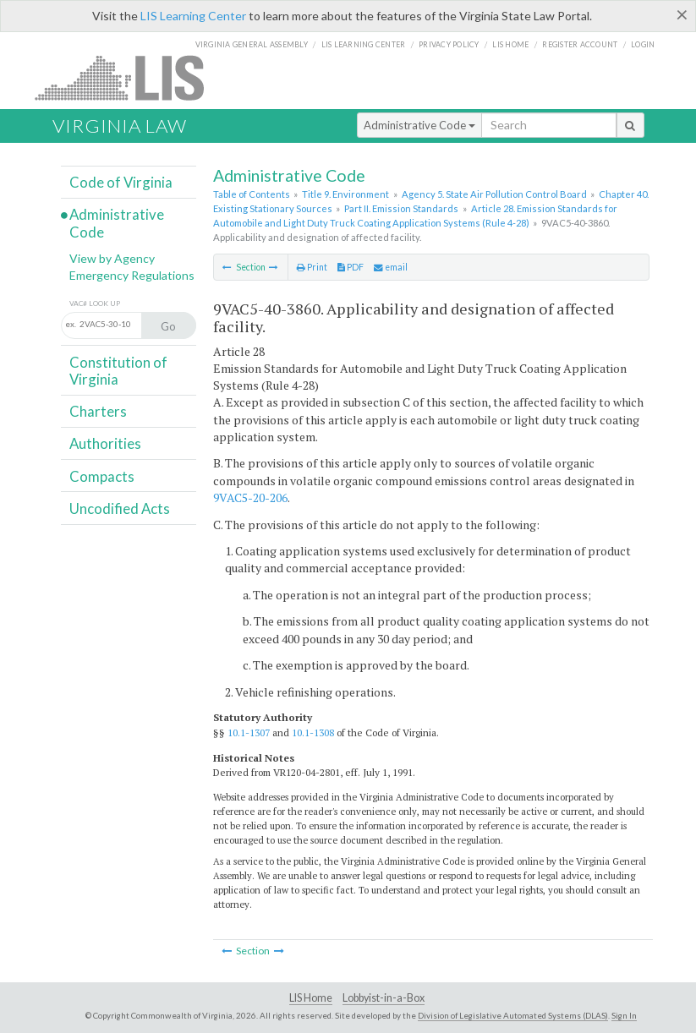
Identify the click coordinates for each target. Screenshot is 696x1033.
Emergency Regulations (132, 275)
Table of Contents (251, 194)
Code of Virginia (121, 182)
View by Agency (112, 258)
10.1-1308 (313, 732)
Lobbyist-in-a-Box (384, 998)
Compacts (101, 476)
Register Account (579, 44)
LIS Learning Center (193, 15)
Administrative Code (419, 125)
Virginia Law (119, 125)
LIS (129, 77)
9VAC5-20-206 (250, 497)
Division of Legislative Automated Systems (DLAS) (513, 1015)
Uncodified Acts (119, 508)
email (391, 267)
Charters (98, 411)
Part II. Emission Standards (401, 208)
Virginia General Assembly (251, 44)
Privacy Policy (449, 44)
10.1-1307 (248, 732)
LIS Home (310, 998)
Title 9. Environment (345, 194)
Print (312, 267)
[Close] (682, 14)
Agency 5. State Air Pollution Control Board (494, 194)
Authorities (105, 443)
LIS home (510, 44)
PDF (350, 267)
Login (643, 44)
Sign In (624, 1015)
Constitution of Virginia (118, 370)
